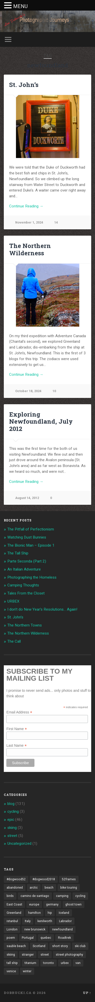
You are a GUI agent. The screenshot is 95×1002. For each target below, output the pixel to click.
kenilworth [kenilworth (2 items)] (44, 921)
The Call (14, 641)
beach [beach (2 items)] (49, 887)
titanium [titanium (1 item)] (30, 963)
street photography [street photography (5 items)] (69, 954)
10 (54, 391)
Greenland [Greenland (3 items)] (14, 913)
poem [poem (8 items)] (11, 938)
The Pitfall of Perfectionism (30, 529)
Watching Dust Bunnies (26, 537)
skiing (12, 827)
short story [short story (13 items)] (60, 946)
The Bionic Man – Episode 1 (30, 545)
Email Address (19, 712)
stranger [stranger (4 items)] (28, 954)
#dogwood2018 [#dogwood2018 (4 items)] (43, 879)
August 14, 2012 (27, 498)
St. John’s (24, 85)
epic (10, 819)
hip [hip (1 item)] (50, 913)
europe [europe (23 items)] (34, 904)
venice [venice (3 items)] (11, 971)
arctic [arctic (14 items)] (34, 887)
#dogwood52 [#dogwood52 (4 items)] (16, 879)
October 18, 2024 (28, 391)
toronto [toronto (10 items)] (48, 963)
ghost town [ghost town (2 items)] (73, 904)
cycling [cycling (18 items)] (80, 896)
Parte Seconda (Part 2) (26, 561)
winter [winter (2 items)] (27, 971)
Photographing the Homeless (31, 577)
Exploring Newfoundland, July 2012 (41, 421)
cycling (13, 811)
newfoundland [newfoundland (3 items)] (62, 929)
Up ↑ (87, 993)
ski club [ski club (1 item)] (80, 946)
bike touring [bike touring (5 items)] (68, 887)
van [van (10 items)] (78, 963)
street (12, 835)
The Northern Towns (24, 625)
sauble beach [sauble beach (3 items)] (16, 946)
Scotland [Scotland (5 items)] (39, 946)
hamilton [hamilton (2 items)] (34, 913)
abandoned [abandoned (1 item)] (15, 887)
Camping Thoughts (23, 585)
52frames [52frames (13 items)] (69, 879)
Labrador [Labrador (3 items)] (65, 921)
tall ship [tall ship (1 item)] (12, 963)
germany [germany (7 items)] (52, 904)
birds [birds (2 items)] (10, 896)
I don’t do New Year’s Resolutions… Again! (42, 609)
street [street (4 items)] (45, 954)
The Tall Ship (17, 553)
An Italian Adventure (24, 569)
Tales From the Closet (26, 593)
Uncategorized (19, 843)
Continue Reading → (26, 206)
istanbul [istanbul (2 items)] (12, 921)
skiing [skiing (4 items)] (11, 954)
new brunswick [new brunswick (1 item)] (34, 929)
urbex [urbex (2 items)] (65, 963)
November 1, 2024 (29, 222)
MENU (20, 6)
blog (10, 803)
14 (56, 222)
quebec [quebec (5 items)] (46, 938)
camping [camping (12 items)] (62, 896)
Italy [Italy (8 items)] (28, 921)
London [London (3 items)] (12, 929)
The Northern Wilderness (30, 249)
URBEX (13, 601)
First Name (16, 729)
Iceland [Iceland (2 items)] (64, 913)
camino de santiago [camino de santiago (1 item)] (35, 896)
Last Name (16, 745)
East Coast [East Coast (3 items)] (14, 904)
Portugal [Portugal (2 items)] (28, 938)
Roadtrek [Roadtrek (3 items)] (64, 938)
